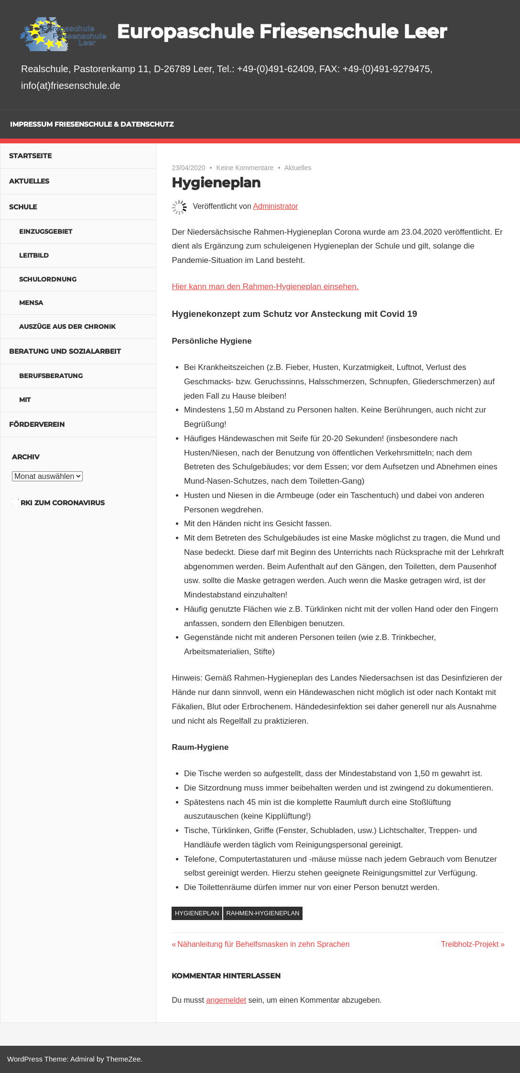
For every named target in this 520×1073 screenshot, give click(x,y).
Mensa (31, 302)
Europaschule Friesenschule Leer (282, 31)
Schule (23, 207)
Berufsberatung (51, 375)
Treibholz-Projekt (469, 944)
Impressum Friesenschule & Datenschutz (91, 124)
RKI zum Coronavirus (63, 503)
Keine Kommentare (245, 168)
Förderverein (37, 424)
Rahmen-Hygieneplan (262, 913)
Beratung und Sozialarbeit (65, 351)
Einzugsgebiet (45, 231)
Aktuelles (298, 168)
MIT (25, 399)
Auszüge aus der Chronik (67, 326)
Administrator (275, 206)
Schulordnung (47, 279)
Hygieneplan (197, 913)
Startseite (30, 156)
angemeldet (226, 1000)
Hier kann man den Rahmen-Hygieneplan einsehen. (265, 286)
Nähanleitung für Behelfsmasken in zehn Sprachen (263, 944)
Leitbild (34, 255)
